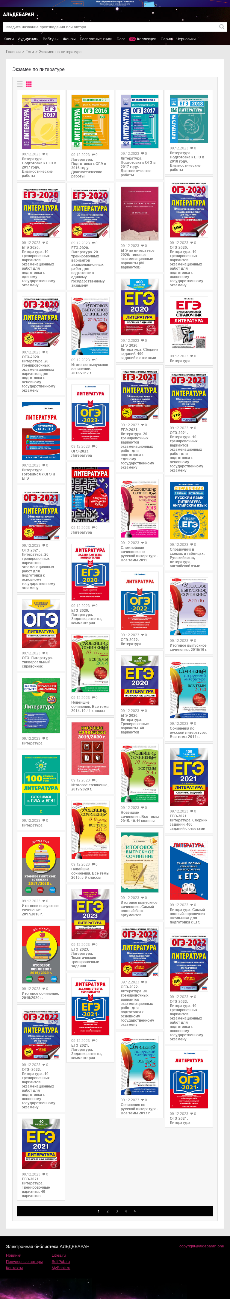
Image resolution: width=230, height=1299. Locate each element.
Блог (121, 39)
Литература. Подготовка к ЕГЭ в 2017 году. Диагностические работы (39, 167)
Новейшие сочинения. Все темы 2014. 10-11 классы (90, 706)
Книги (9, 39)
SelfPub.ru (61, 1261)
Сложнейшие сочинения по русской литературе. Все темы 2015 (139, 554)
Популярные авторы (24, 1261)
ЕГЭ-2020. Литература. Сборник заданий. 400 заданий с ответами (139, 351)
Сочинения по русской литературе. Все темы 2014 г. (188, 732)
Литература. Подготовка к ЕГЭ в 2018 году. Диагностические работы (187, 161)
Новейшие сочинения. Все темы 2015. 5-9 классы (90, 873)
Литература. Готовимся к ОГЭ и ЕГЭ (38, 474)
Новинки (13, 1255)
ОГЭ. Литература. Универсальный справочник (37, 662)
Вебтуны (50, 39)
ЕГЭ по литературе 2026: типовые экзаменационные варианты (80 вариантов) (138, 258)
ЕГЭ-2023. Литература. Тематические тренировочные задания (85, 957)
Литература (32, 743)
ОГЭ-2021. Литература (180, 1120)
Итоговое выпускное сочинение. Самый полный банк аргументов (139, 909)
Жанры (69, 39)
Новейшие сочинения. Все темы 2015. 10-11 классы (140, 816)
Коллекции (147, 39)
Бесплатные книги (96, 39)
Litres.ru (59, 1255)
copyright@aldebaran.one (201, 1246)
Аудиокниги (28, 39)
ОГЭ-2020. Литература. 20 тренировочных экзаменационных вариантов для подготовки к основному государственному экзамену (38, 374)
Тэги (30, 52)
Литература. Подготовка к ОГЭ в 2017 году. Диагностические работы (138, 166)
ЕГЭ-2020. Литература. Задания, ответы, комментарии (86, 616)
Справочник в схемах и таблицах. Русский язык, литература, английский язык (187, 557)
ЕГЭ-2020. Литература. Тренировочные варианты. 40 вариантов (135, 723)
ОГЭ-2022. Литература (131, 642)
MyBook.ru (61, 1268)
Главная (13, 52)
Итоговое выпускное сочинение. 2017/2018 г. (40, 910)
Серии (166, 39)
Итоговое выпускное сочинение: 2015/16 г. (188, 647)
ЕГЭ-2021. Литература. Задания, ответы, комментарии (86, 1051)
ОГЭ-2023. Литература (81, 453)
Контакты (14, 1268)
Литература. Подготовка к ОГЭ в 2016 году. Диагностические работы (88, 167)
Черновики (186, 39)
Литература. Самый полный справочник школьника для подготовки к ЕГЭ (187, 916)
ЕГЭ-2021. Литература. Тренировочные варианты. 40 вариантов (36, 1187)
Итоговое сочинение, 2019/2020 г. (40, 995)
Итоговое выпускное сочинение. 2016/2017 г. (89, 369)
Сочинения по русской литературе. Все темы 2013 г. (139, 1109)
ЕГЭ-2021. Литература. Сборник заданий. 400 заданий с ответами (188, 822)
